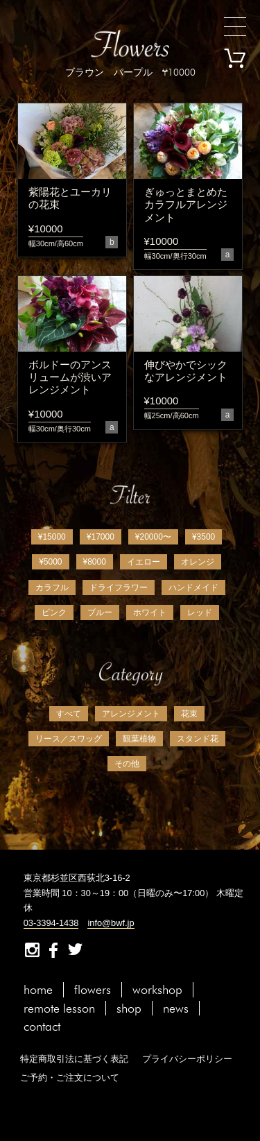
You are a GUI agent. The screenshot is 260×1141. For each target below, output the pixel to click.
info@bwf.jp (110, 923)
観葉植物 (139, 739)
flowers (92, 989)
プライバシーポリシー (187, 1059)
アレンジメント (131, 714)
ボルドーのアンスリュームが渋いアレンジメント (70, 377)
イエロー (143, 562)
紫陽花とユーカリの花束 (70, 198)
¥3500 (203, 537)
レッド (199, 612)
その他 (126, 764)
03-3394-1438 (51, 923)
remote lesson (59, 1008)
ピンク (54, 612)
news (176, 1008)
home (38, 989)
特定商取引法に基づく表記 (74, 1059)
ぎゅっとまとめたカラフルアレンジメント (185, 204)
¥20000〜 (153, 537)
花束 (189, 714)
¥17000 (100, 537)
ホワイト (149, 612)
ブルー (99, 612)
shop (128, 1008)
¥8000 (94, 562)
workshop (157, 989)
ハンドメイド (193, 587)
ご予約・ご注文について (69, 1077)
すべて (68, 714)
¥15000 (52, 537)
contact (42, 1026)
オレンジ (197, 562)
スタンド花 (197, 739)
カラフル (52, 587)
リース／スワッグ (68, 739)
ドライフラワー (118, 587)
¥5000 (50, 562)
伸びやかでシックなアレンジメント (185, 371)
